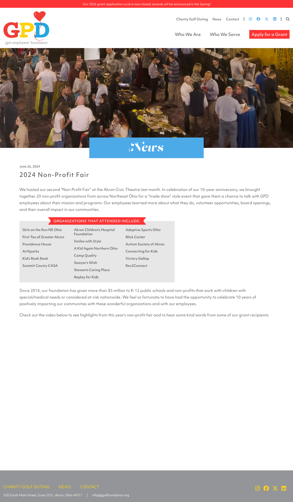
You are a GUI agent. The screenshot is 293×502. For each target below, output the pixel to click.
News (216, 19)
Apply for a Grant (269, 34)
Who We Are (188, 34)
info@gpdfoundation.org (110, 495)
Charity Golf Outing (192, 19)
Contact (232, 19)
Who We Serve (225, 34)
